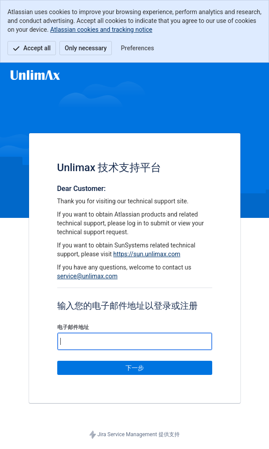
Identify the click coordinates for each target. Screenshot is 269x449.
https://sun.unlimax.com (146, 254)
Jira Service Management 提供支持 (134, 434)
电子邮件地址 (73, 327)
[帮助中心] (35, 75)
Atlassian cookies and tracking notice (101, 29)
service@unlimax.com (87, 276)
